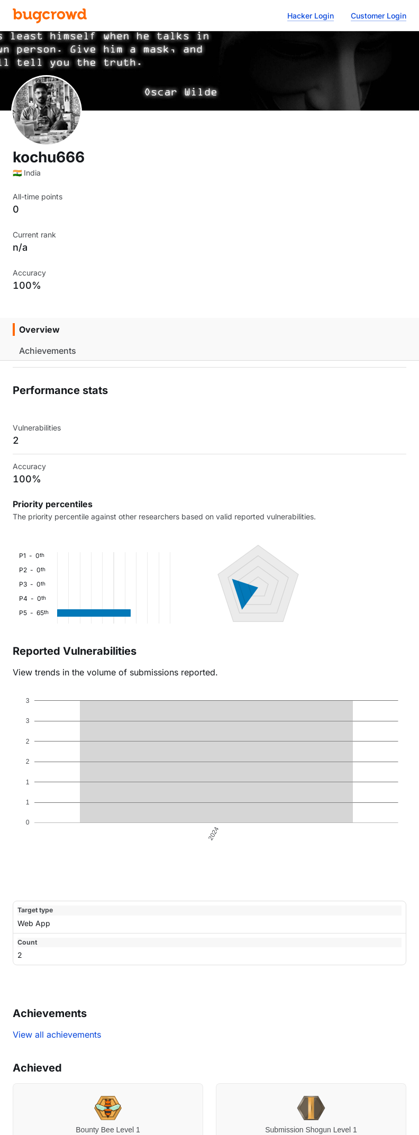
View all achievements (57, 1034)
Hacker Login (310, 15)
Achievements (47, 350)
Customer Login (378, 15)
